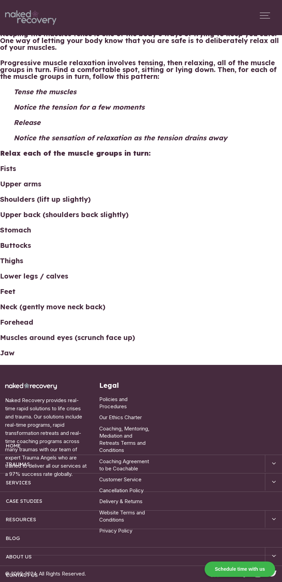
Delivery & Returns (121, 495)
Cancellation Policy (121, 484)
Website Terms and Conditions (122, 508)
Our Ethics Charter (120, 416)
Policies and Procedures (113, 402)
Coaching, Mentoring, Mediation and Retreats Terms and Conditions (124, 436)
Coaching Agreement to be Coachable (124, 460)
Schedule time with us (240, 569)
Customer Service (120, 474)
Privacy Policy (115, 522)
